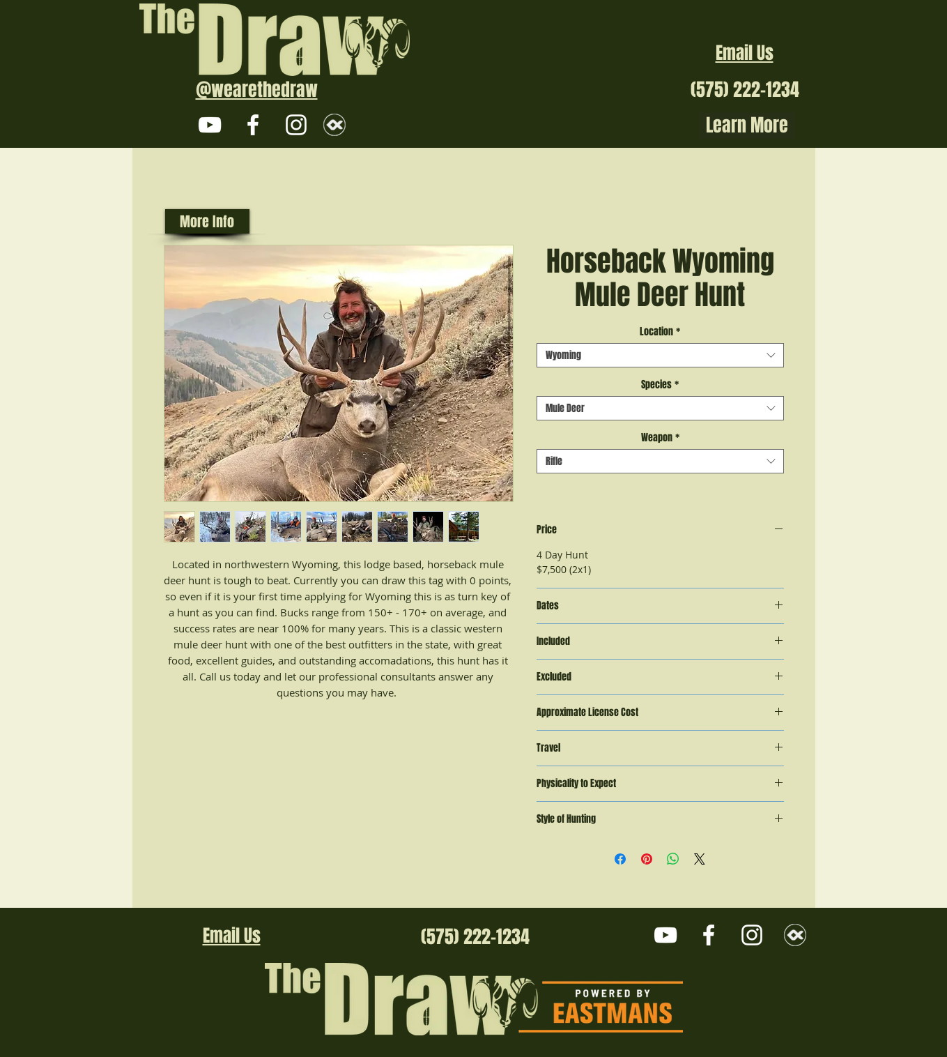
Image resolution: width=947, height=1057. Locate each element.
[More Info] (207, 221)
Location (660, 331)
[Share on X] (699, 859)
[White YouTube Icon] (210, 125)
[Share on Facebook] (620, 859)
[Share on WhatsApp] (673, 859)
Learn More (747, 125)
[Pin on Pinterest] (646, 859)
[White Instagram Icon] (296, 125)
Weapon (660, 437)
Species (660, 384)
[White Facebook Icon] (253, 125)
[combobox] (660, 355)
